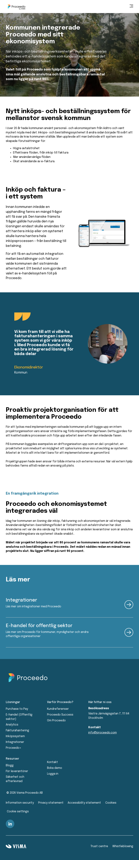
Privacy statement (51, 802)
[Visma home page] (16, 846)
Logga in (52, 773)
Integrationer (15, 742)
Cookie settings (18, 811)
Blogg (10, 765)
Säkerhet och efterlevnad (15, 779)
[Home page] (16, 7)
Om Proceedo (56, 720)
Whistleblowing (122, 846)
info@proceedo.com (102, 732)
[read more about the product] (129, 604)
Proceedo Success (60, 714)
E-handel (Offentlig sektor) (19, 717)
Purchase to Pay (17, 708)
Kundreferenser (58, 708)
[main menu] (131, 6)
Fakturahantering (17, 730)
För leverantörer (17, 771)
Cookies (110, 802)
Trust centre (99, 846)
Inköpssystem (15, 736)
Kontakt (52, 762)
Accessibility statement (84, 802)
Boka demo (54, 768)
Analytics (12, 724)
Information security (20, 802)
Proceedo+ (13, 747)
